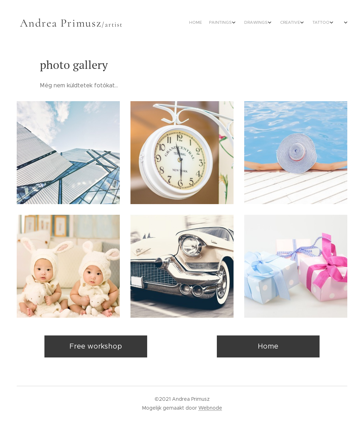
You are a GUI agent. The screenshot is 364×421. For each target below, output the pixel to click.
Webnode (210, 408)
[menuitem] (239, 23)
